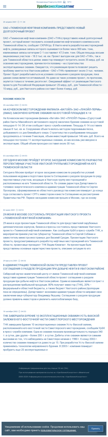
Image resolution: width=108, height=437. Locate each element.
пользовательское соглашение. (59, 430)
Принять (95, 428)
